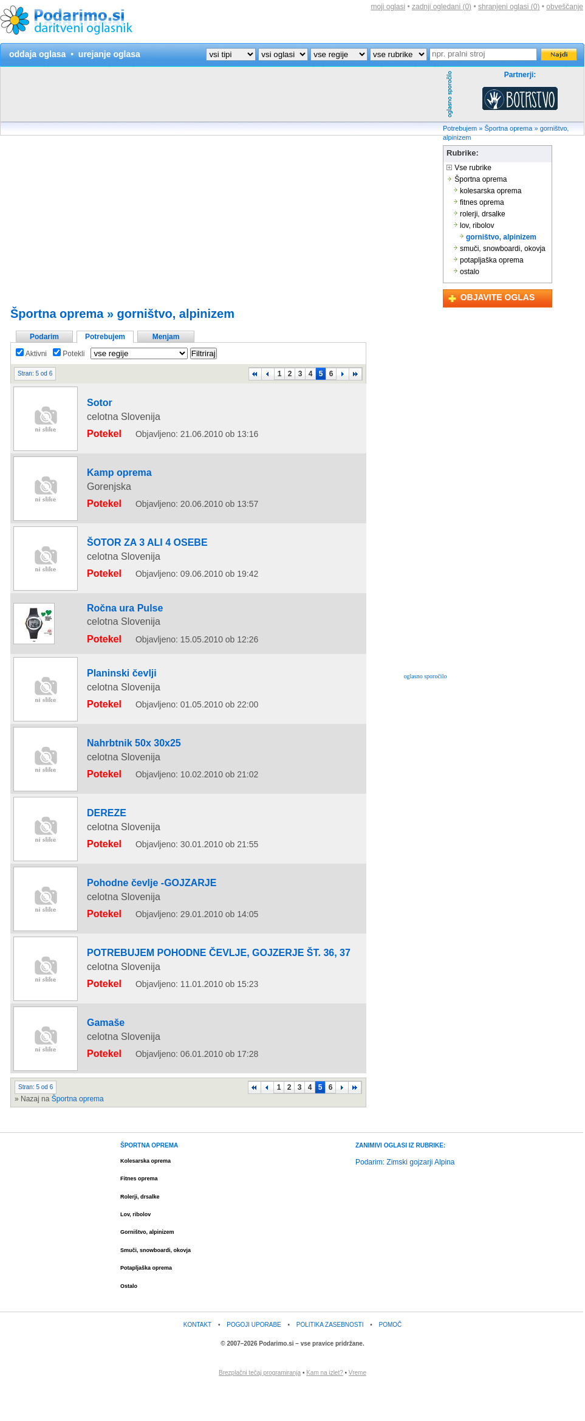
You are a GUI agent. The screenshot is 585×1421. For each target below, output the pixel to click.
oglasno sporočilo (425, 676)
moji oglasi (388, 6)
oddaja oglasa (37, 54)
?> (283, 54)
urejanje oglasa (109, 54)
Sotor (90, 411)
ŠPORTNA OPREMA (149, 1179)
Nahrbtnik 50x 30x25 (116, 783)
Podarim (44, 336)
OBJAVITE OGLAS (497, 297)
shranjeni (508, 6)
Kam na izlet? (324, 1406)
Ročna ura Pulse (109, 609)
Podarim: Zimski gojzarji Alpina (404, 1196)
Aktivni (31, 353)
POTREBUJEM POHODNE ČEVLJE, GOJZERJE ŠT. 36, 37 (179, 992)
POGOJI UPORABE (254, 1358)
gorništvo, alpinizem (175, 313)
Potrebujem (460, 128)
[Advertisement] (216, 152)
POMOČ (390, 1358)
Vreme (357, 1406)
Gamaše (95, 1062)
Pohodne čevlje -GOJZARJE (129, 922)
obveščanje (564, 6)
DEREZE (96, 852)
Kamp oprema (105, 481)
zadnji (441, 6)
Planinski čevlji (107, 668)
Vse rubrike (468, 167)
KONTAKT (197, 1358)
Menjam (166, 336)
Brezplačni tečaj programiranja (260, 1406)
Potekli (68, 353)
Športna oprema (509, 128)
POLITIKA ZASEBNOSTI (330, 1358)
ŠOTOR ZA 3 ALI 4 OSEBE (126, 551)
